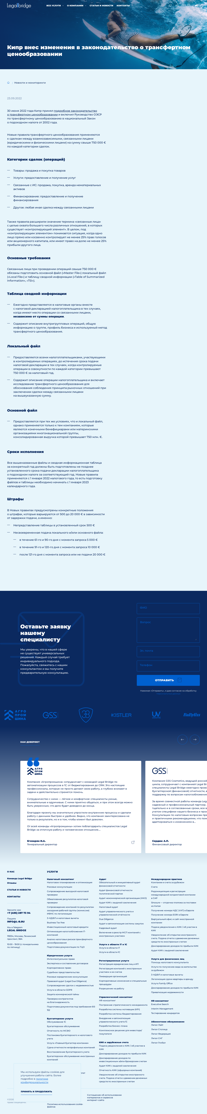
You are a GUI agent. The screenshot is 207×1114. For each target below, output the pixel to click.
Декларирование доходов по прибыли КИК (122, 1053)
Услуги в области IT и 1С (113, 944)
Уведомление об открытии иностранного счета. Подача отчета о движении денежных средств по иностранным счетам (123, 1078)
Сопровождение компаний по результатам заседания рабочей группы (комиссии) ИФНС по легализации (70, 910)
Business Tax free (56, 922)
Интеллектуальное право (61, 959)
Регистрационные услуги (114, 960)
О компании (75, 5)
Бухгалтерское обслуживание (63, 1026)
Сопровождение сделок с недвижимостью (70, 985)
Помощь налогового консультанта (170, 962)
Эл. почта (146, 650)
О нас (11, 871)
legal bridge (16, 930)
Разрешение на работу (111, 988)
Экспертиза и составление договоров (67, 963)
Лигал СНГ (157, 1038)
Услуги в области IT (109, 948)
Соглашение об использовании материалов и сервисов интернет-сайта (104, 1097)
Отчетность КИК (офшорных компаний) (120, 1070)
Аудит (102, 879)
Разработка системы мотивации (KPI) (119, 1009)
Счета (154, 887)
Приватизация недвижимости (167, 992)
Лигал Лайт (157, 1025)
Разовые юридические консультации (67, 976)
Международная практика (166, 879)
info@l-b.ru (16, 921)
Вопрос (145, 622)
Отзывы (11, 883)
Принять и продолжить (36, 1091)
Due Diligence (106, 919)
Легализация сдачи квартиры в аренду (172, 979)
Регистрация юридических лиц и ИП (119, 964)
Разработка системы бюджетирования (120, 1014)
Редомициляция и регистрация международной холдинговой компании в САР (173, 894)
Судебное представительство (63, 972)
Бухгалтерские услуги (60, 1018)
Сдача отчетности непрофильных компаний (71, 1047)
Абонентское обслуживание (167, 1021)
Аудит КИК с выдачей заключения (117, 902)
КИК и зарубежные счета (113, 1042)
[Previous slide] (182, 739)
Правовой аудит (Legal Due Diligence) (67, 981)
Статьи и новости (101, 5)
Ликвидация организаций (113, 976)
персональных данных (168, 693)
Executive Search (160, 1004)
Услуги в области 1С (109, 952)
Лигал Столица (159, 1029)
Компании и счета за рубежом (167, 882)
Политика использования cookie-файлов (65, 1105)
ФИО (143, 607)
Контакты (123, 5)
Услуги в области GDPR (59, 990)
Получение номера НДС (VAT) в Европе (172, 910)
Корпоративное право (59, 968)
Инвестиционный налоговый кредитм (67, 927)
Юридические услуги (59, 955)
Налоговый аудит (108, 907)
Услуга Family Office (161, 983)
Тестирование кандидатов (165, 1013)
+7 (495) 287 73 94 (18, 912)
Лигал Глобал (158, 1042)
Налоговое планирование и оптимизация (69, 882)
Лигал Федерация (161, 1034)
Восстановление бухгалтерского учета (68, 1052)
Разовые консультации (59, 887)
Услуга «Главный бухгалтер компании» (68, 1043)
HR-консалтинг (107, 1000)
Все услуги (53, 5)
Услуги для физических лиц (167, 959)
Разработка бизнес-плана (113, 1026)
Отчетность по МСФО (58, 1030)
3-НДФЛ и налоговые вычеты (63, 918)
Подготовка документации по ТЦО (66, 947)
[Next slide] (195, 739)
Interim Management (162, 1008)
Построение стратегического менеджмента (123, 1005)
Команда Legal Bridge (19, 878)
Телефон (146, 665)
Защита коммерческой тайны (63, 994)
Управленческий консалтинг (116, 997)
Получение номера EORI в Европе (169, 914)
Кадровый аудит (108, 928)
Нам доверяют (30, 742)
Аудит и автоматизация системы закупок (121, 923)
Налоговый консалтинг (60, 879)
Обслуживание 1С (56, 1022)
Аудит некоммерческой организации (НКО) (123, 898)
